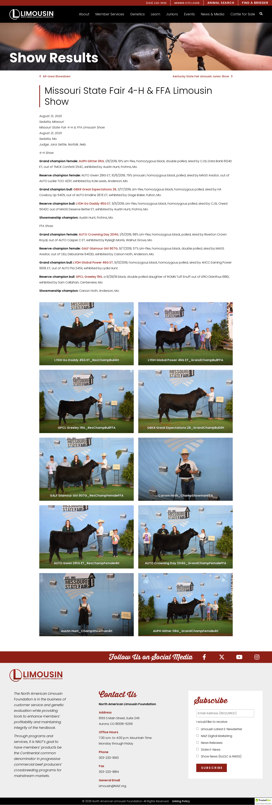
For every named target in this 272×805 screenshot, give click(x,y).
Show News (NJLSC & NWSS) (220, 756)
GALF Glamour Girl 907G (99, 248)
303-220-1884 (109, 772)
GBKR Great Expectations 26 (94, 189)
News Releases (211, 743)
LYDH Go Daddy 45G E (92, 203)
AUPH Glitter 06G (91, 161)
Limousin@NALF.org (112, 786)
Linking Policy (181, 801)
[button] (84, 14)
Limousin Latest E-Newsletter (220, 729)
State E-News (209, 750)
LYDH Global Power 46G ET (93, 262)
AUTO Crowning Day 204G (98, 234)
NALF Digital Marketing (215, 736)
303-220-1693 (109, 758)
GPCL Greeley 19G (89, 277)
